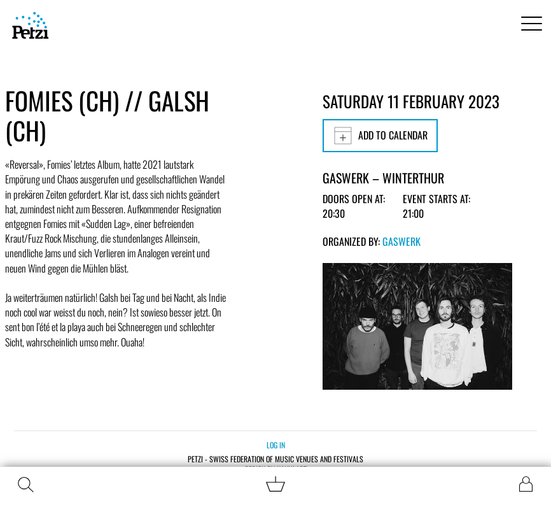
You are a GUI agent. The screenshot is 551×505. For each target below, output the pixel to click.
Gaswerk (401, 241)
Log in (276, 444)
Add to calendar (380, 135)
